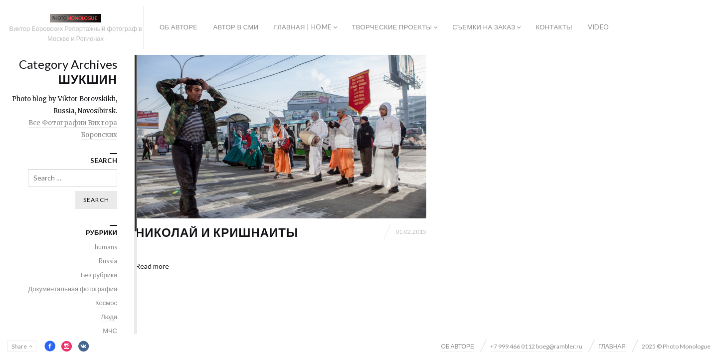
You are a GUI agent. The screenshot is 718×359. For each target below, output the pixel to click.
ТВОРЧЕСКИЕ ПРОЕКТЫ (392, 27)
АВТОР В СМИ (235, 27)
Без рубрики (99, 275)
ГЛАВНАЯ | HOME (302, 27)
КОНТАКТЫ (554, 27)
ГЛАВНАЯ (612, 346)
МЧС (110, 331)
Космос (106, 303)
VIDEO (598, 27)
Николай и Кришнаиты (217, 232)
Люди (109, 317)
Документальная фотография (72, 289)
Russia (108, 261)
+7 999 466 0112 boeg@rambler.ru (536, 346)
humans (106, 247)
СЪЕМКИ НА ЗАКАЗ (483, 27)
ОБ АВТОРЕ (178, 27)
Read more (152, 266)
